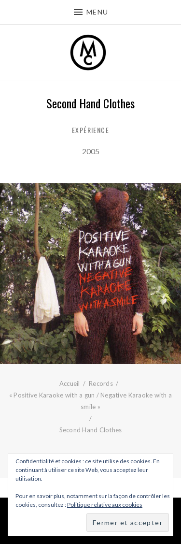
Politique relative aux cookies (104, 504)
